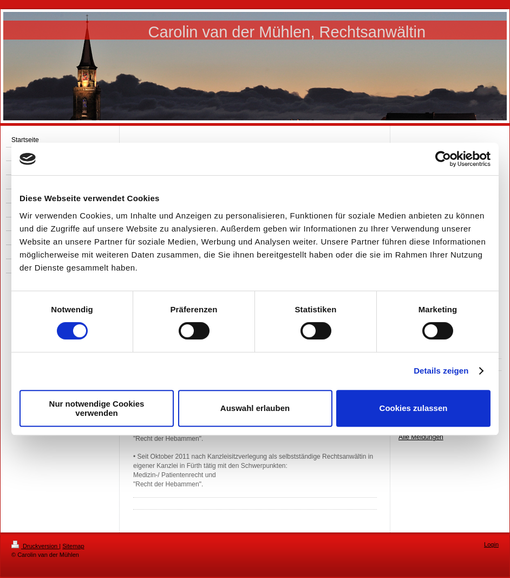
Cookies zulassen (414, 408)
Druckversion (35, 546)
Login (491, 544)
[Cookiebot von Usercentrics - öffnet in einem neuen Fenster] (443, 159)
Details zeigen (441, 370)
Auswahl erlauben (255, 408)
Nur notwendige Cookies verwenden (97, 408)
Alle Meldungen (420, 437)
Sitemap (73, 546)
